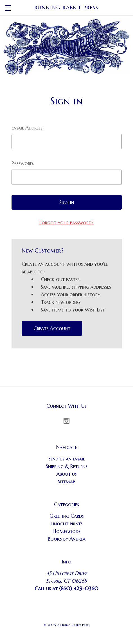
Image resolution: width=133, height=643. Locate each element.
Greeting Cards (66, 516)
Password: (23, 163)
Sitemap (66, 481)
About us (66, 474)
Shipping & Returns (66, 466)
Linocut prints (67, 523)
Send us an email (66, 458)
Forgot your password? (66, 222)
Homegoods (66, 531)
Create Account (51, 328)
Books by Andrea (66, 539)
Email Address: (28, 127)
